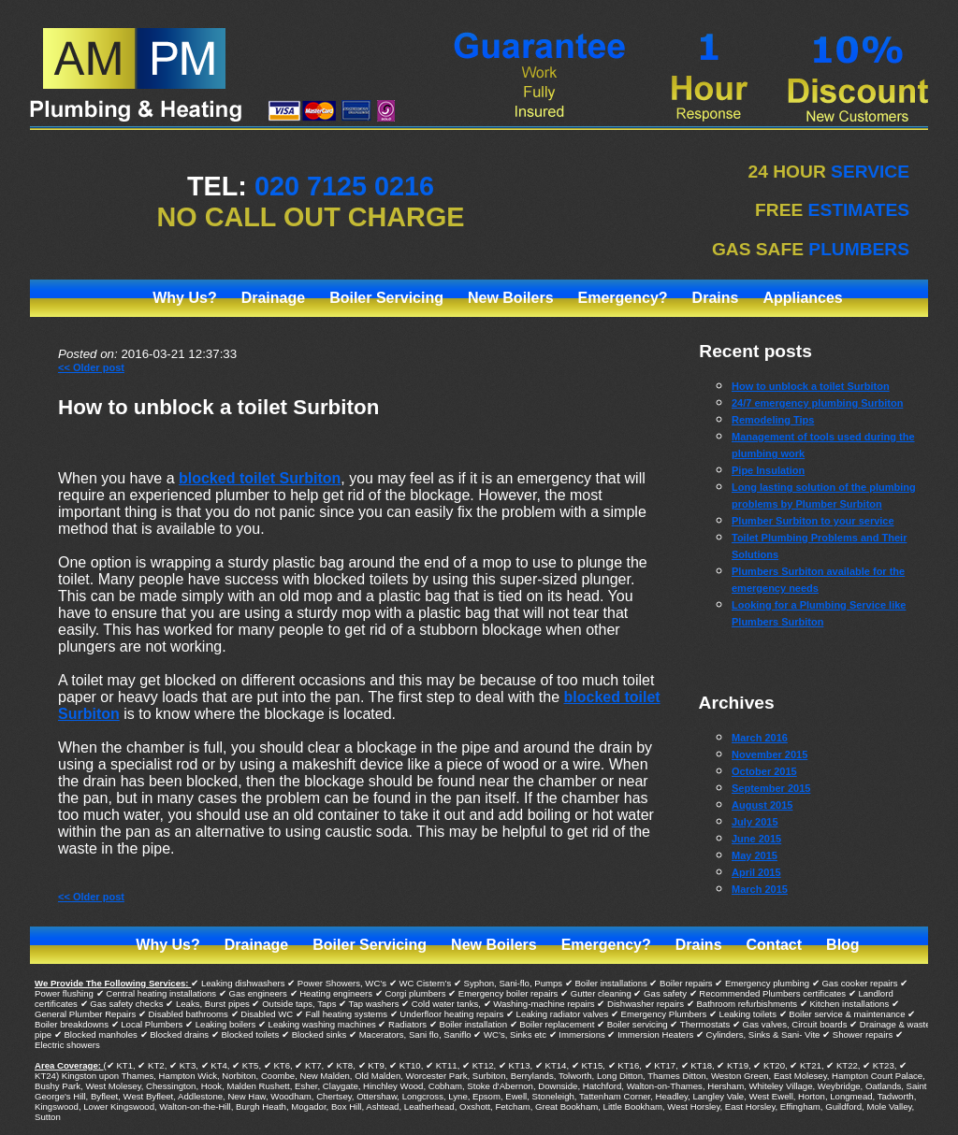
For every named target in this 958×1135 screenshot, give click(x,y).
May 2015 (754, 855)
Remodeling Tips (773, 419)
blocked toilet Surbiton (260, 478)
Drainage (273, 298)
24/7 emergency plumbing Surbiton (817, 403)
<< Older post (91, 367)
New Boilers (511, 298)
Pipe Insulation (768, 470)
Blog (843, 945)
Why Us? (184, 298)
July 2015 (755, 821)
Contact (775, 945)
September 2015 (771, 788)
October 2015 (764, 771)
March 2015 (760, 889)
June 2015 (756, 838)
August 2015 (762, 805)
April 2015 (756, 872)
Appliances (802, 298)
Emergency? (623, 298)
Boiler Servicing (386, 298)
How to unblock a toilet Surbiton (218, 407)
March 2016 (760, 737)
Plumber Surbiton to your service (813, 520)
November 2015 (769, 754)
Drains (715, 298)
